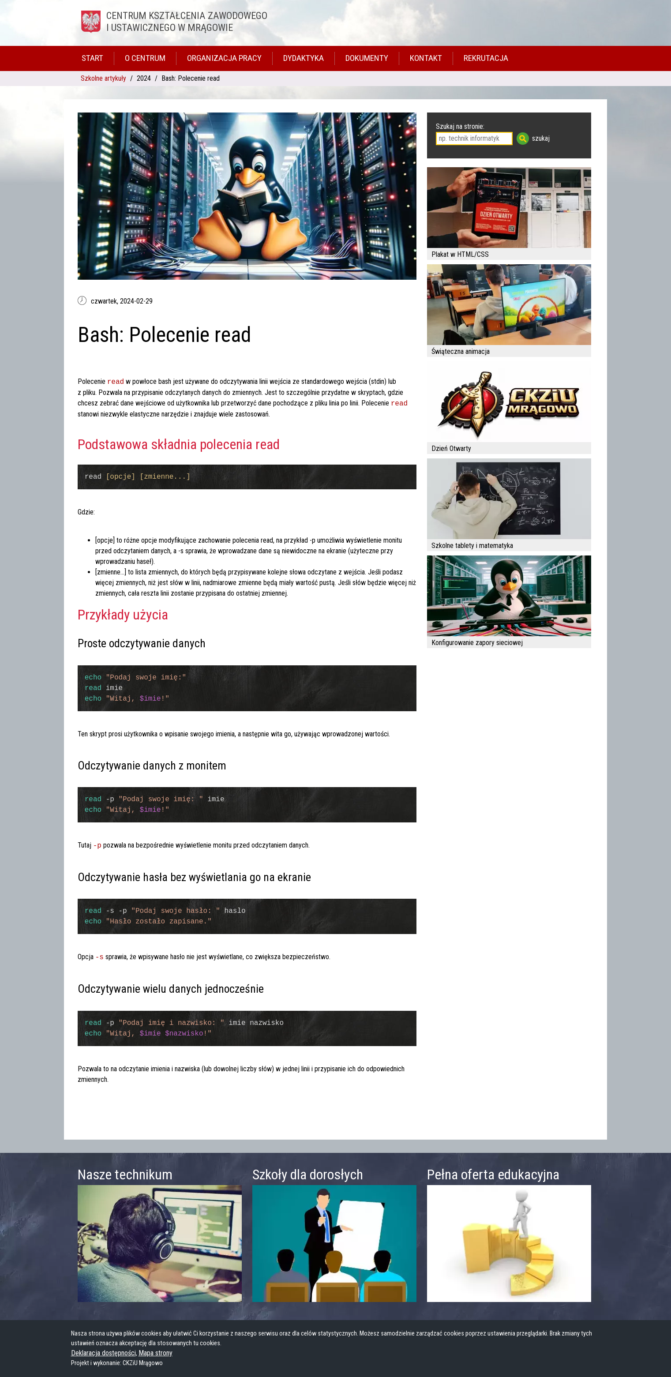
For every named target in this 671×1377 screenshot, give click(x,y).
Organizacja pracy (224, 58)
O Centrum (145, 58)
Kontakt (426, 58)
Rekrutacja (486, 58)
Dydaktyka (303, 58)
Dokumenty (366, 58)
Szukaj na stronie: (460, 126)
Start (92, 58)
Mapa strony (155, 1353)
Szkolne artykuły (103, 78)
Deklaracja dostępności (103, 1353)
